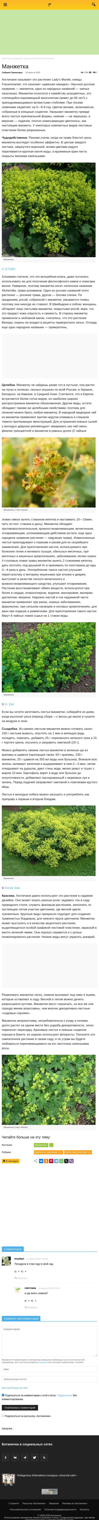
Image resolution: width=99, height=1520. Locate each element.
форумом (43, 1362)
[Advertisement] (49, 1206)
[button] (94, 5)
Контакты (84, 1509)
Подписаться (64, 1395)
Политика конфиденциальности (60, 1509)
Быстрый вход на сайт (15, 1387)
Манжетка (41, 1145)
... (51, 1145)
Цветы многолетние (33, 58)
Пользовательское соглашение (25, 1509)
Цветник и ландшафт (12, 58)
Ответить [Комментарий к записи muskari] (20, 1278)
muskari (19, 1258)
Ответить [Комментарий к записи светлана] (31, 1307)
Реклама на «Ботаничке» (74, 1503)
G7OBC (10, 269)
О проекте (14, 1503)
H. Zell (9, 704)
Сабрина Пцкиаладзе (12, 72)
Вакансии (54, 1503)
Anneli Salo (12, 888)
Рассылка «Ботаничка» (34, 1503)
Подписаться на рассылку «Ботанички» (26, 1416)
